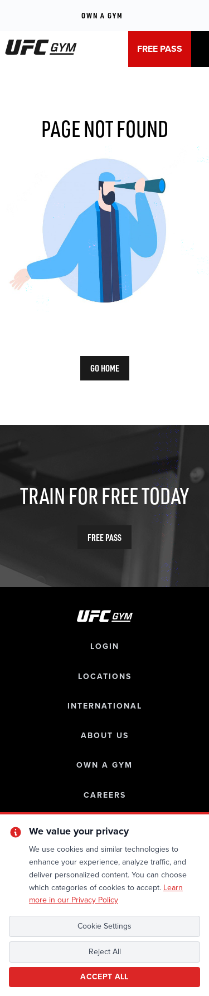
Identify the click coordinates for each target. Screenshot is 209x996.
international (104, 706)
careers (105, 795)
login (104, 646)
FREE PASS (159, 49)
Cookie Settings (104, 926)
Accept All (104, 977)
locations (105, 676)
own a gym (104, 765)
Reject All (105, 951)
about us (105, 735)
